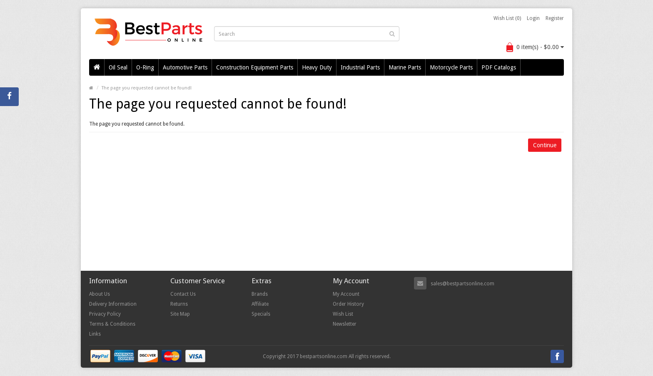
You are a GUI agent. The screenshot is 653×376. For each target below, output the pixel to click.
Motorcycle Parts (451, 67)
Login (533, 18)
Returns (179, 304)
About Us (99, 294)
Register (555, 18)
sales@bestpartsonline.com (462, 284)
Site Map (180, 314)
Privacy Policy (105, 314)
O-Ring (145, 67)
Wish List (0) (507, 18)
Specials (261, 314)
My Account (346, 294)
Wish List (343, 314)
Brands (260, 294)
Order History (348, 304)
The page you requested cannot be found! (147, 88)
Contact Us (183, 294)
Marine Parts (405, 67)
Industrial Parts (360, 67)
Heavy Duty (317, 67)
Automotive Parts (185, 67)
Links (95, 334)
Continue (544, 145)
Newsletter (344, 324)
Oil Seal (118, 67)
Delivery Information (113, 304)
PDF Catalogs (498, 67)
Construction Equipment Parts (254, 67)
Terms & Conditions (112, 324)
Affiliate (260, 304)
